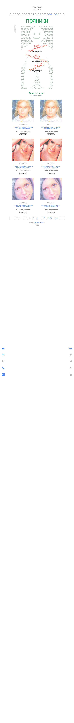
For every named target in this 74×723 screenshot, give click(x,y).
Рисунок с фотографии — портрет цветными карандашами (50, 166)
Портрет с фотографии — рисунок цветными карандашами (23, 166)
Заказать (23, 134)
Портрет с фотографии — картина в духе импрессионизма (23, 127)
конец (56, 14)
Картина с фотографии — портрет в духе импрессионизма (50, 127)
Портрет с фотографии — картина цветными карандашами (23, 206)
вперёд (50, 14)
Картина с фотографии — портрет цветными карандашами (50, 206)
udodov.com (36, 95)
